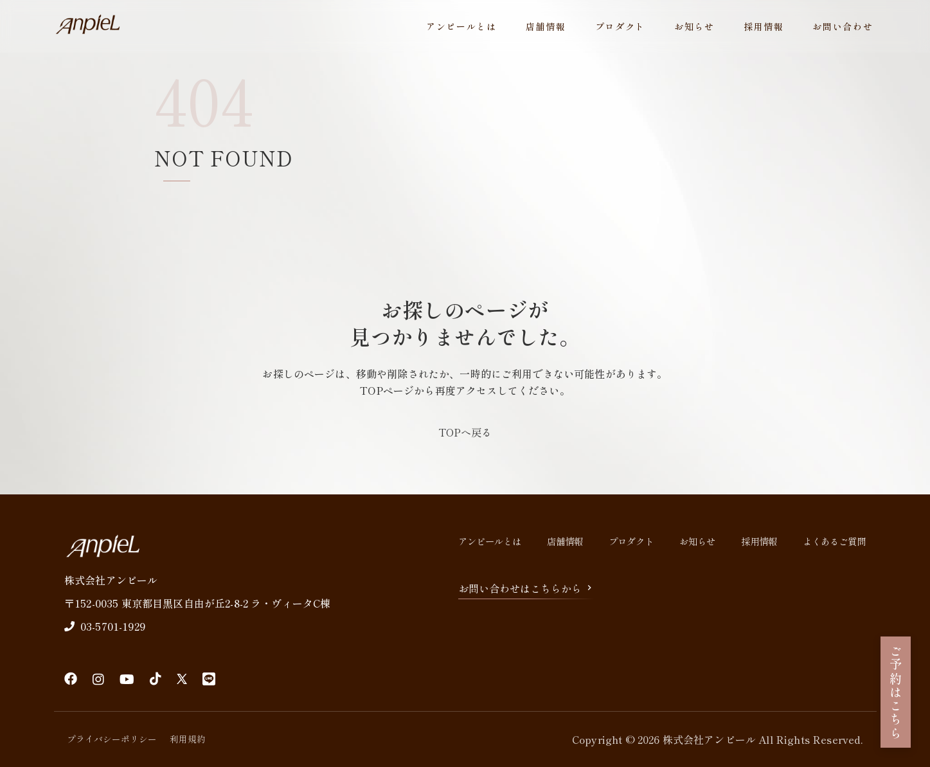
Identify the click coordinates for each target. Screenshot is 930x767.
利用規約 (188, 738)
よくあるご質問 (834, 541)
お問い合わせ (842, 26)
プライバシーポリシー (112, 738)
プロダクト (620, 26)
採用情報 (764, 26)
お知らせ (694, 26)
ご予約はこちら (896, 692)
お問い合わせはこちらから (526, 588)
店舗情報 (546, 26)
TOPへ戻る (465, 432)
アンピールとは (461, 26)
